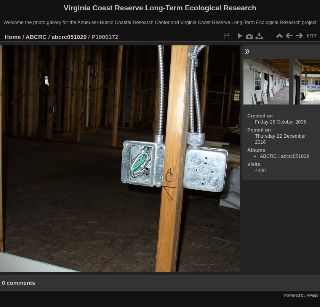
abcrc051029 (68, 37)
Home (13, 37)
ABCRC (36, 37)
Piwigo (312, 295)
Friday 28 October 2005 (280, 122)
